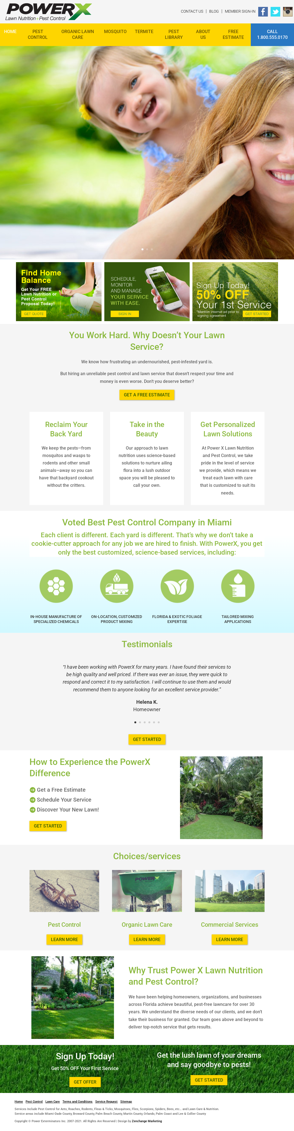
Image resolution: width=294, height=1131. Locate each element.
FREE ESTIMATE (233, 34)
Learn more (64, 939)
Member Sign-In (240, 11)
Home (10, 31)
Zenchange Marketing (147, 1121)
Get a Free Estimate (147, 394)
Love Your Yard (76, 125)
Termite (144, 31)
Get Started (37, 193)
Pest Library (174, 34)
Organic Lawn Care (77, 34)
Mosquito (115, 31)
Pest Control (38, 34)
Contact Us (192, 11)
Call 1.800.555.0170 (272, 34)
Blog (214, 11)
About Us (203, 34)
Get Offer (85, 1082)
